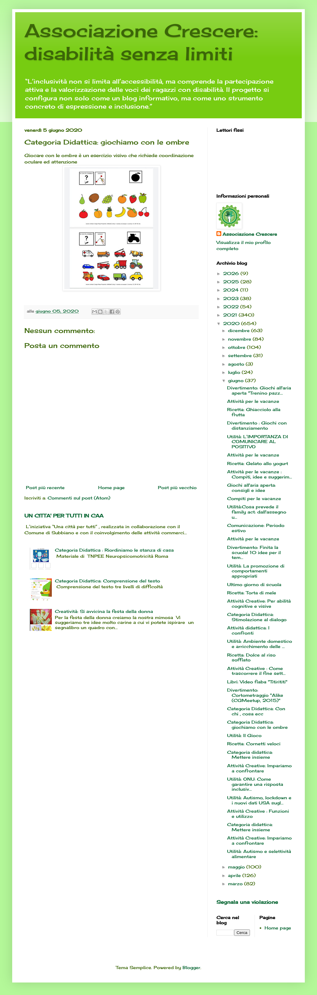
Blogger (191, 967)
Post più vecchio (177, 487)
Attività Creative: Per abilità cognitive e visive (259, 603)
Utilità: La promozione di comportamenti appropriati (255, 571)
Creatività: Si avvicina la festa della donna (104, 611)
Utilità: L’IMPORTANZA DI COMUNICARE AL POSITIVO (257, 441)
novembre (240, 339)
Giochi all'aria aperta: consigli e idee (251, 487)
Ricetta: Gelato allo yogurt (257, 463)
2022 (231, 306)
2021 (231, 314)
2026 (231, 273)
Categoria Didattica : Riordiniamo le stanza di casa (114, 550)
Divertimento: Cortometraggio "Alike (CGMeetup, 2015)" (255, 695)
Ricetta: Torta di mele (251, 592)
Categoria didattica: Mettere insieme (250, 755)
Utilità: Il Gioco (244, 735)
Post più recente (45, 487)
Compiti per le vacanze (254, 498)
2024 (231, 289)
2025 (231, 281)
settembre (240, 355)
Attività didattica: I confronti (248, 630)
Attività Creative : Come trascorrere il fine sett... (256, 671)
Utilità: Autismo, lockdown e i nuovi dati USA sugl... (259, 800)
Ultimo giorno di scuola (254, 584)
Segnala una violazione (247, 902)
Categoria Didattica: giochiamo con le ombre (257, 724)
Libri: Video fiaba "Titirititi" (257, 681)
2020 (232, 323)
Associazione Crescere (250, 234)
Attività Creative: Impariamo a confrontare (259, 768)
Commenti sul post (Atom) (79, 497)
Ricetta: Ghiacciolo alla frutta (253, 412)
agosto (237, 364)
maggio (237, 866)
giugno (236, 380)
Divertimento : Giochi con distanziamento (257, 425)
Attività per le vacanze (253, 401)
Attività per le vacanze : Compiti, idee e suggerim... (259, 474)
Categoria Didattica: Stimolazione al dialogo (257, 617)
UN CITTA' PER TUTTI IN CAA (63, 516)
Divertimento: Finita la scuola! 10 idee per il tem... (254, 552)
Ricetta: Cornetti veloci (253, 743)
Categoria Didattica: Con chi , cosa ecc (256, 711)
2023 (231, 298)
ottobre (237, 347)
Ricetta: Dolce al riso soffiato (251, 657)
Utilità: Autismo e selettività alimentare (259, 854)
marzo (236, 883)
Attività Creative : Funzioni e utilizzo (258, 813)
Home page (111, 487)
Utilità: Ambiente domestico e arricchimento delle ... (259, 644)
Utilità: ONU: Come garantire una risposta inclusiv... (255, 784)
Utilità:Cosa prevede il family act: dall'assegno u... (256, 512)
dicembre (239, 330)
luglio (235, 372)
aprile (235, 875)
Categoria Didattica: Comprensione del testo (107, 580)
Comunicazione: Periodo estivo (255, 528)
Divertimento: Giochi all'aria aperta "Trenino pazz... (259, 390)
